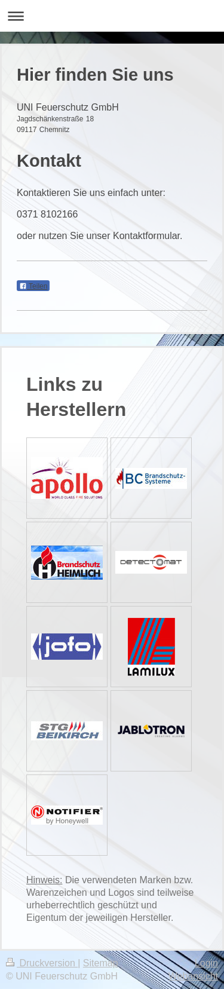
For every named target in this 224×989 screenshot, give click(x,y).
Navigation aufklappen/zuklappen (112, 16)
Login (206, 963)
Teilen (33, 286)
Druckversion (42, 963)
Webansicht (193, 976)
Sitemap (100, 963)
